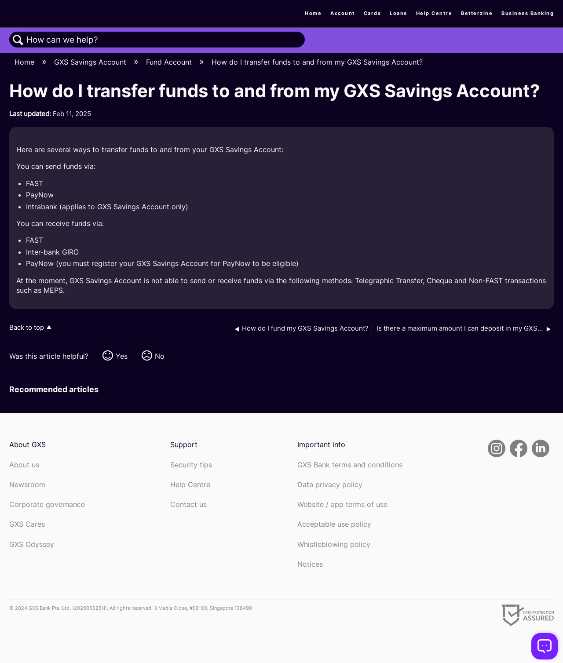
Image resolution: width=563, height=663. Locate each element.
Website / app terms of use (342, 504)
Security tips (191, 465)
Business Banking (527, 13)
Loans (398, 13)
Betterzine (477, 13)
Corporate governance (47, 504)
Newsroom (27, 485)
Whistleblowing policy (333, 544)
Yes (122, 356)
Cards (372, 13)
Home (313, 13)
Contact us (188, 504)
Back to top (26, 327)
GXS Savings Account (91, 62)
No (160, 356)
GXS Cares (27, 524)
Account (342, 13)
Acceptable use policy (334, 524)
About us (24, 465)
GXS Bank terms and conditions (349, 465)
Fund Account (170, 62)
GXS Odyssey (31, 544)
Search (18, 40)
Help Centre (434, 13)
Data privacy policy (329, 485)
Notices (310, 564)
